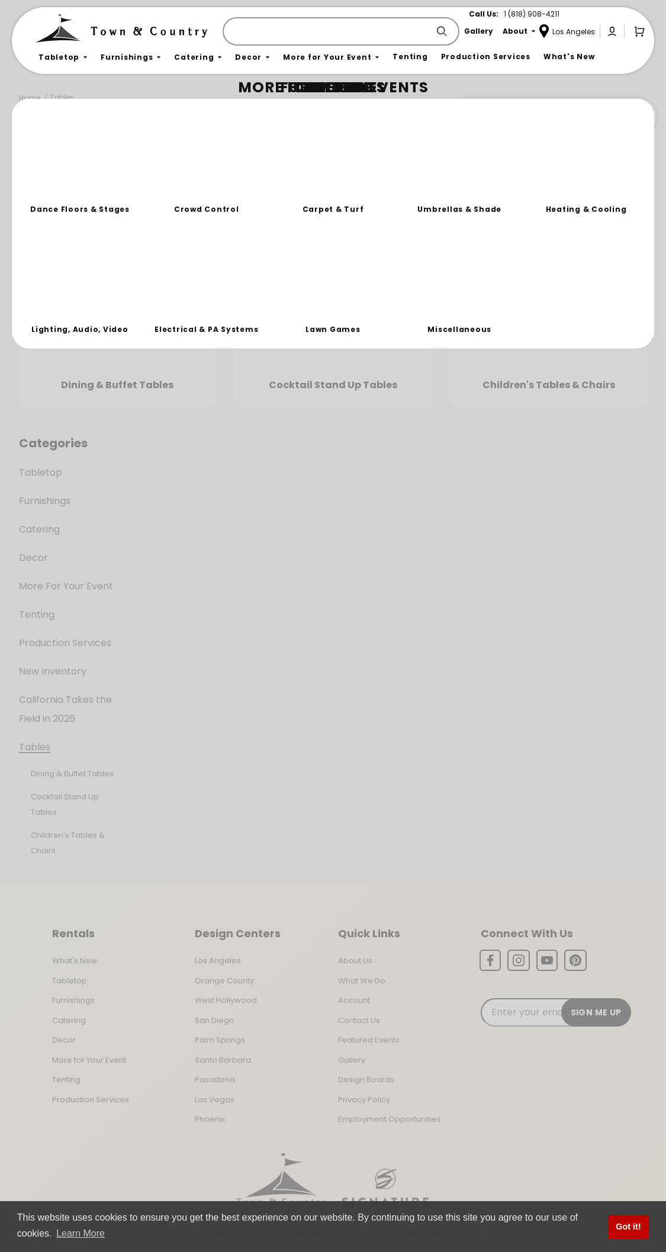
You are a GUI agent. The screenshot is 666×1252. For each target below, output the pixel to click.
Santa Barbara (223, 1060)
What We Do (361, 980)
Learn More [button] (80, 1233)
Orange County (224, 980)
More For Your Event (66, 586)
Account (354, 1000)
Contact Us (359, 1020)
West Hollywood (226, 1000)
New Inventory (52, 671)
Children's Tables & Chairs (68, 843)
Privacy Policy (364, 1099)
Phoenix (210, 1119)
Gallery (351, 1060)
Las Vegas (214, 1099)
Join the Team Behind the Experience (551, 116)
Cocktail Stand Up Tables (65, 804)
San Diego (214, 1020)
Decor (33, 557)
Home (29, 98)
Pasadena (215, 1079)
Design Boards (366, 1079)
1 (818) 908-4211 (531, 14)
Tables (62, 97)
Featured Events (369, 1040)
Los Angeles (218, 960)
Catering (39, 529)
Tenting (36, 614)
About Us (355, 960)
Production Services (65, 643)
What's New (74, 960)
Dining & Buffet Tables (72, 773)
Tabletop (40, 472)
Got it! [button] (628, 1226)
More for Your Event (89, 1060)
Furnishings (44, 501)
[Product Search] (328, 31)
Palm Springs (220, 1040)
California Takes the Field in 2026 (65, 709)
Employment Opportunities (389, 1119)
